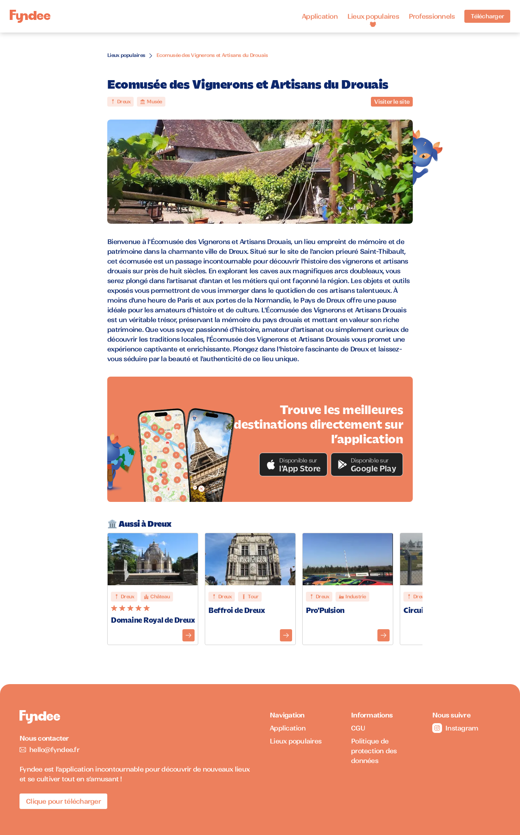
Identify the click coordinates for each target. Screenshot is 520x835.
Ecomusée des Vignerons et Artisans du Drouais (212, 55)
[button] (293, 464)
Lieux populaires (373, 16)
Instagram (455, 728)
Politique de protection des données (374, 751)
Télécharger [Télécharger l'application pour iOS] (487, 16)
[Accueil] (30, 16)
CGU (358, 728)
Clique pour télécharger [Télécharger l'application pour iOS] (63, 801)
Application (320, 16)
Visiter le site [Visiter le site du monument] (392, 101)
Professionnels (432, 16)
